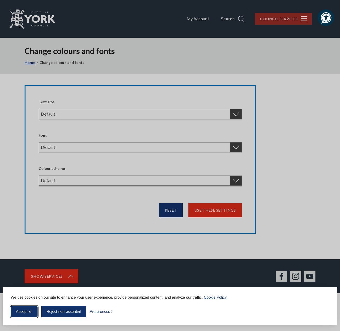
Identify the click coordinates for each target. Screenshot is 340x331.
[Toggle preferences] (102, 312)
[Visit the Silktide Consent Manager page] (326, 311)
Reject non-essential (64, 312)
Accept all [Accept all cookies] (24, 312)
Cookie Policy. (215, 297)
